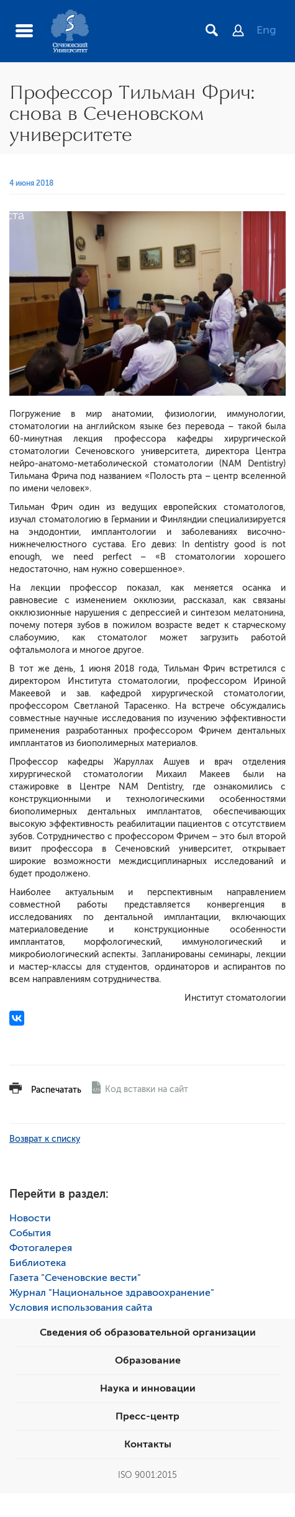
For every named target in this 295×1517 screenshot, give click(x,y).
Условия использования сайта (80, 1307)
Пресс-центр (147, 1416)
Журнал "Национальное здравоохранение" (111, 1292)
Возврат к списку (44, 1139)
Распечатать (56, 1090)
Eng (266, 30)
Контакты (147, 1444)
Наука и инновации (148, 1388)
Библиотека (37, 1263)
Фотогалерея (40, 1248)
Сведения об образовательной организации (148, 1332)
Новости (30, 1218)
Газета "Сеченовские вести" (75, 1277)
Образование (148, 1360)
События (30, 1233)
